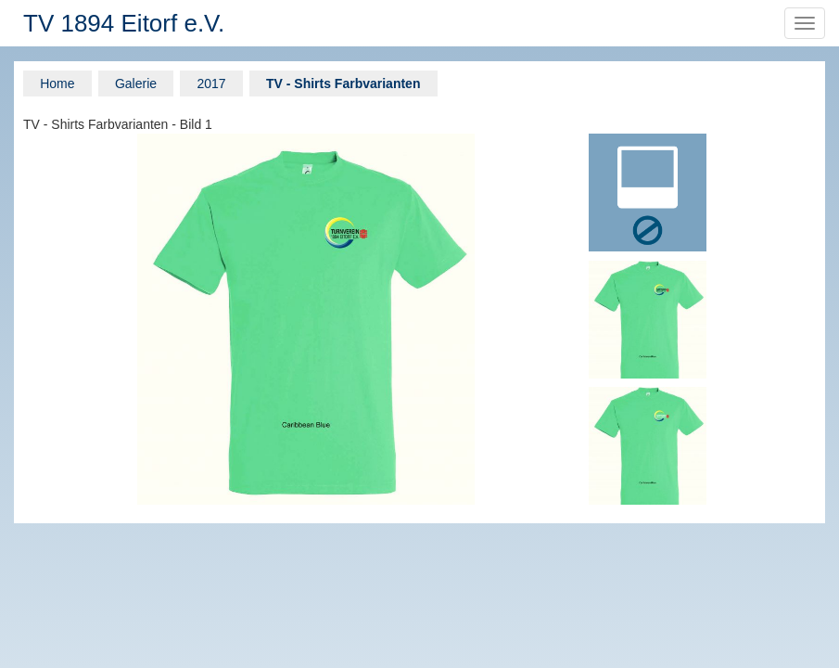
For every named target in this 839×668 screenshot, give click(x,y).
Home (57, 83)
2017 (211, 83)
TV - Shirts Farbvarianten (343, 83)
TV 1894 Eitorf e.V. (123, 23)
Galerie (136, 83)
